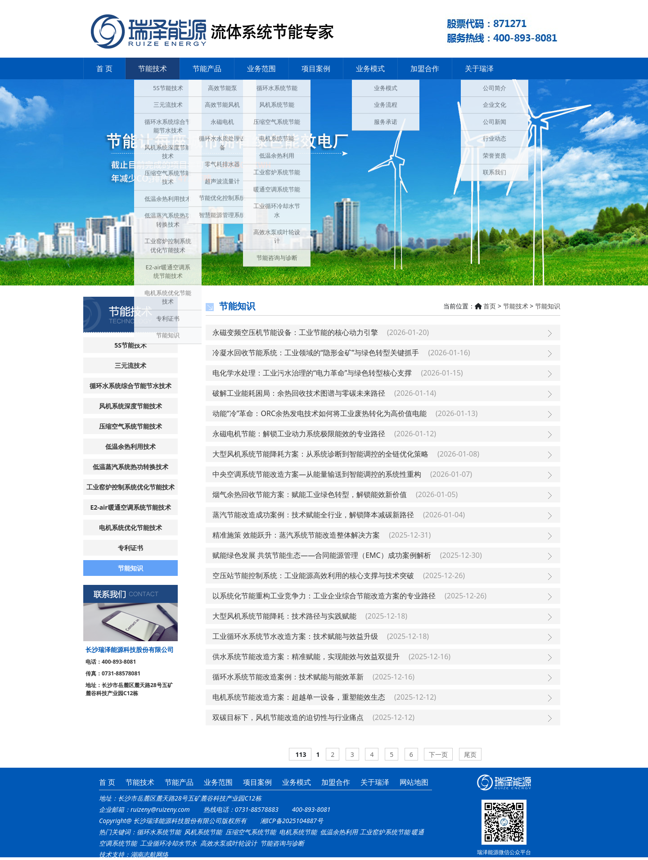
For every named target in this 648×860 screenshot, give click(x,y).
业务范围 (261, 68)
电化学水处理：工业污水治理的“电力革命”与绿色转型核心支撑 (312, 373)
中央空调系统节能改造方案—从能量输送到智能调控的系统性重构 (316, 474)
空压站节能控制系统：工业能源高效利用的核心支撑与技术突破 (313, 575)
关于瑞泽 (479, 68)
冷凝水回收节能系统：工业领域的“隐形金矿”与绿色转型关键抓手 (315, 353)
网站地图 (414, 782)
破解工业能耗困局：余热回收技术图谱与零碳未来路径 (298, 393)
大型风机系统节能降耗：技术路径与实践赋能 (284, 616)
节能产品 (207, 68)
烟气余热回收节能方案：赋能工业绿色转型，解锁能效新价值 (309, 494)
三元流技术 (130, 365)
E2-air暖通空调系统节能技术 (130, 507)
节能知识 (130, 568)
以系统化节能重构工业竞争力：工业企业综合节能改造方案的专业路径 (324, 596)
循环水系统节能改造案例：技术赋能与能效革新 (288, 677)
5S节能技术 (130, 345)
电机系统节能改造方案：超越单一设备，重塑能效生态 (298, 697)
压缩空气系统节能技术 (130, 426)
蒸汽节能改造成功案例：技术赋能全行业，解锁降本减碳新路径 (313, 515)
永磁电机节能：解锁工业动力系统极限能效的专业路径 (298, 434)
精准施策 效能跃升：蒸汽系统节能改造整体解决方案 (296, 535)
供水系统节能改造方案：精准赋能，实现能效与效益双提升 (306, 656)
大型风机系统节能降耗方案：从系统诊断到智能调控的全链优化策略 (320, 454)
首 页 (104, 68)
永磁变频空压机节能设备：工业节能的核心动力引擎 (295, 332)
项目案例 (316, 68)
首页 (489, 306)
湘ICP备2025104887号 (291, 820)
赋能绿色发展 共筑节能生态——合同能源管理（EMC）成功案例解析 (321, 555)
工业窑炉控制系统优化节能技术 (130, 487)
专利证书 (130, 547)
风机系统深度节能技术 (130, 406)
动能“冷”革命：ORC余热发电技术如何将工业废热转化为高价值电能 (319, 413)
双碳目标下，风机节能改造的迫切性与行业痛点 (288, 717)
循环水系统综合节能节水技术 (130, 385)
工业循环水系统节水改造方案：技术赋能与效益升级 (295, 636)
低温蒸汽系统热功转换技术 (130, 466)
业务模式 (370, 68)
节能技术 (152, 68)
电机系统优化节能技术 (130, 527)
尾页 (470, 754)
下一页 (438, 754)
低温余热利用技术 (130, 446)
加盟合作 (424, 68)
